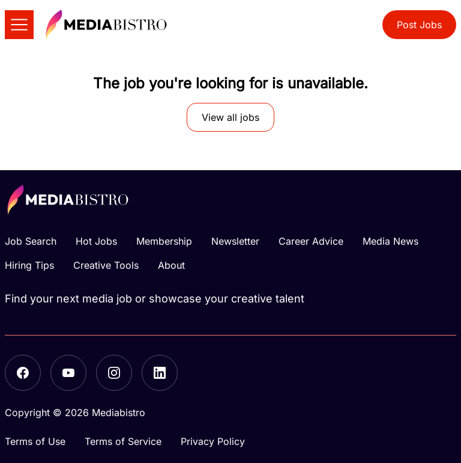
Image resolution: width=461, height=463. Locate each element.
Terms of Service (123, 441)
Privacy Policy (213, 441)
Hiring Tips (29, 265)
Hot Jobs (96, 241)
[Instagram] (114, 373)
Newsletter (235, 241)
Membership (164, 241)
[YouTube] (68, 373)
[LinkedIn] (160, 373)
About (171, 265)
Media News (390, 241)
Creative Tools (106, 265)
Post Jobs (419, 25)
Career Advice (311, 241)
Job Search (30, 241)
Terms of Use (35, 441)
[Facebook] (23, 373)
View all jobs (230, 117)
